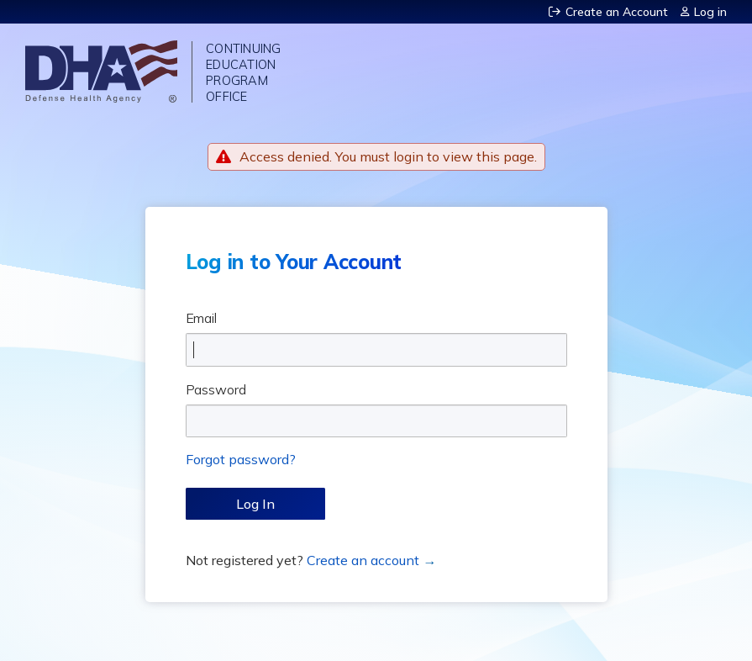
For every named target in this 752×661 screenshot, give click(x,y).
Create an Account (616, 12)
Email (202, 317)
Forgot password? (241, 459)
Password (216, 389)
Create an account (363, 560)
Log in (710, 12)
